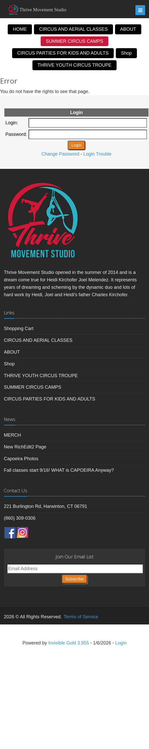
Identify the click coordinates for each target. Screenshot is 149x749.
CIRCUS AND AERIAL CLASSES (73, 29)
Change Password (60, 154)
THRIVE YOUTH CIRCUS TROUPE (74, 65)
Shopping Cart (18, 328)
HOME (20, 29)
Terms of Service (81, 616)
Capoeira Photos (21, 458)
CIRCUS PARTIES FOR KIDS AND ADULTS (63, 53)
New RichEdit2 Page (25, 446)
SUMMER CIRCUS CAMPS (74, 41)
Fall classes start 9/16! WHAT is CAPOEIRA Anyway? (59, 470)
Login (121, 642)
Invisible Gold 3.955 (69, 642)
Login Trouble (97, 154)
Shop (126, 53)
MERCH (12, 435)
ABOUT (128, 29)
